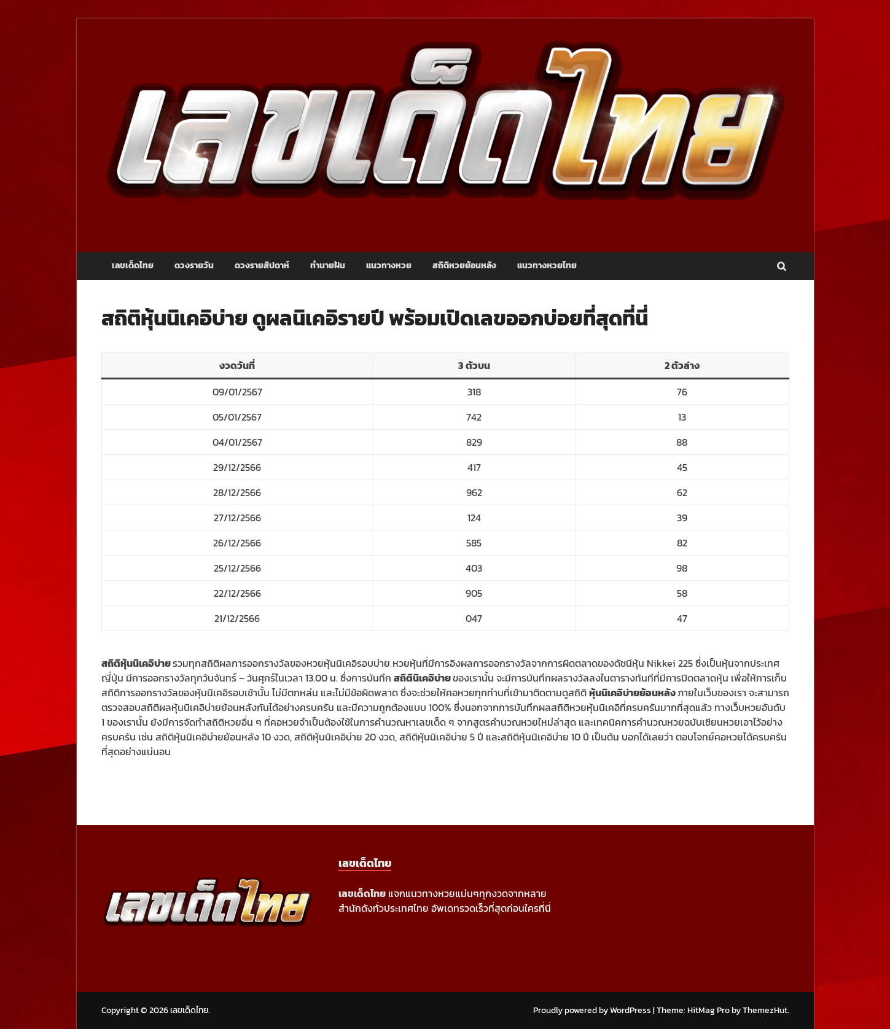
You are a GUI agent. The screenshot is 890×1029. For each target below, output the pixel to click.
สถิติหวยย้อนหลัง (464, 265)
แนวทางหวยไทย (547, 265)
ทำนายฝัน (327, 265)
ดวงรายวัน (194, 265)
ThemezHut (765, 1010)
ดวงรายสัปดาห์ (262, 265)
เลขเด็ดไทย (133, 265)
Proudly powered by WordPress (592, 1010)
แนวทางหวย (389, 265)
